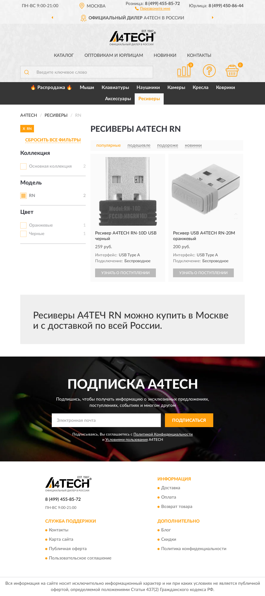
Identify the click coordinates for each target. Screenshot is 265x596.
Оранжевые (41, 225)
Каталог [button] (64, 55)
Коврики (225, 87)
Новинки (165, 55)
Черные (36, 234)
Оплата (168, 497)
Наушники (148, 87)
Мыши (87, 87)
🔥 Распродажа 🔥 (51, 87)
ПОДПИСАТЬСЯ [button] (189, 420)
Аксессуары (118, 98)
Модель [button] (31, 183)
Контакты (199, 55)
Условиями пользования (126, 439)
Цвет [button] (26, 212)
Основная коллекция (50, 166)
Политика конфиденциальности (193, 549)
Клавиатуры (115, 87)
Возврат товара (176, 507)
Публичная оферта (68, 549)
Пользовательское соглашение (80, 558)
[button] (152, 8)
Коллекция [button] (35, 153)
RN (32, 196)
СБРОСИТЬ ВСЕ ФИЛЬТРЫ (53, 140)
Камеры (176, 87)
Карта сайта (61, 540)
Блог (166, 530)
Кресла (201, 87)
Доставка (170, 488)
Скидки (168, 540)
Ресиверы (149, 98)
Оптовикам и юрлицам (113, 55)
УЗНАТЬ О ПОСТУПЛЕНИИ (125, 273)
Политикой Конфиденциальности (163, 434)
